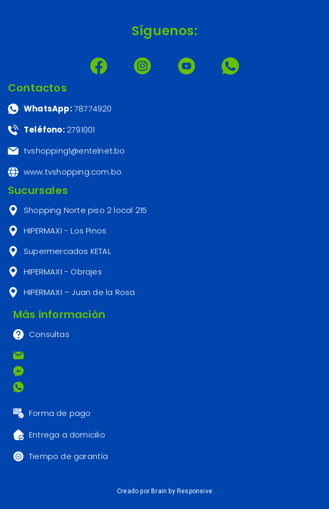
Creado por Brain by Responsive (164, 491)
